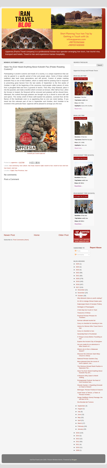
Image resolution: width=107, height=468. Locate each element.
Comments (79, 255)
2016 (78, 433)
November (81, 293)
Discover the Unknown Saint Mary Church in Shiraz (88, 354)
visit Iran (14, 168)
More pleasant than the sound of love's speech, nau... (88, 362)
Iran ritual (31, 165)
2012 (78, 441)
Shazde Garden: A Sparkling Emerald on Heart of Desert (89, 386)
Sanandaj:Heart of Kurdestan (87, 334)
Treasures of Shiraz (83, 313)
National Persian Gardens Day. (87, 358)
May (79, 417)
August (80, 409)
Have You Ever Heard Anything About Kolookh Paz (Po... (89, 372)
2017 (78, 287)
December (81, 290)
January (80, 429)
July (79, 411)
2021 (78, 275)
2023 (78, 270)
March (80, 423)
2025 (78, 264)
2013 (78, 438)
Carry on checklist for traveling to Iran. (90, 323)
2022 (78, 272)
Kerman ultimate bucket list (86, 320)
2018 (78, 284)
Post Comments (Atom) (21, 240)
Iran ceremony (14, 165)
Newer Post (9, 235)
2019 (78, 281)
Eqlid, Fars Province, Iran (19, 170)
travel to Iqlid (39, 165)
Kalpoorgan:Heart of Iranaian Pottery (89, 304)
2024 (78, 267)
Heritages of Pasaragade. (85, 307)
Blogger (74, 459)
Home (36, 235)
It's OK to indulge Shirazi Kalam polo (89, 301)
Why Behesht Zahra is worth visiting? (89, 298)
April (79, 420)
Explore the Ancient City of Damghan (89, 341)
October (80, 295)
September (81, 406)
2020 (78, 278)
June (79, 414)
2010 (78, 447)
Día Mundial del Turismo (85, 402)
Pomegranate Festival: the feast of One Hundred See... (88, 381)
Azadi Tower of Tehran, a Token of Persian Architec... (88, 393)
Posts (77, 251)
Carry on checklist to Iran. (85, 331)
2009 (78, 450)
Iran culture (23, 165)
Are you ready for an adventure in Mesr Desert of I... (88, 345)
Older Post (64, 235)
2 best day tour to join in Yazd (87, 310)
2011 (78, 444)
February (81, 426)
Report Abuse (96, 248)
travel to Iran (48, 165)
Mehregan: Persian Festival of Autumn (90, 390)
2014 (78, 436)
